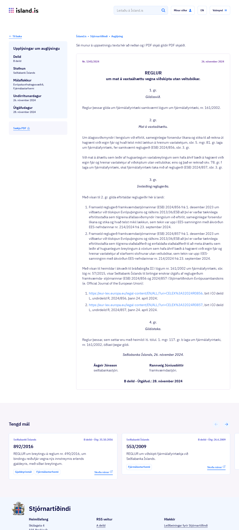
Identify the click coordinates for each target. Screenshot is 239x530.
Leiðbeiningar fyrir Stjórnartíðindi (186, 525)
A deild (100, 525)
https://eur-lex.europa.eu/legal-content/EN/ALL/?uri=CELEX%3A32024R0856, (146, 293)
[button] (183, 10)
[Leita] (163, 10)
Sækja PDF (21, 128)
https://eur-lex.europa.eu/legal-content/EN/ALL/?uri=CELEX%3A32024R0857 (146, 305)
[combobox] (141, 10)
